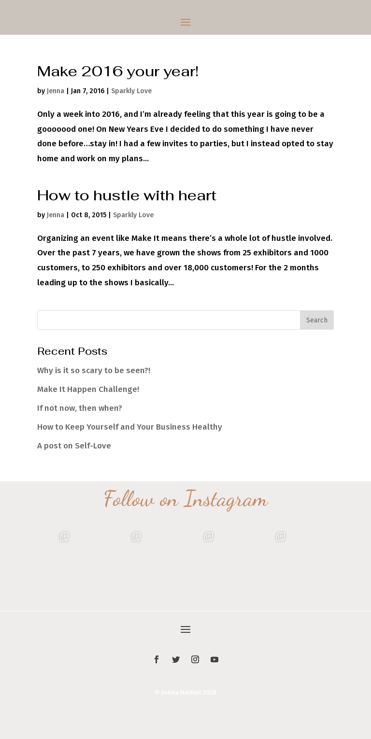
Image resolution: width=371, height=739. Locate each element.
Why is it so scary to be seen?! (93, 370)
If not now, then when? (79, 408)
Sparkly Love (131, 91)
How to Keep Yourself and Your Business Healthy (129, 427)
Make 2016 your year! (118, 71)
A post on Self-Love (74, 446)
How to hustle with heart (126, 195)
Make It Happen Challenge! (88, 389)
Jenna (55, 91)
